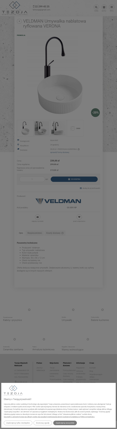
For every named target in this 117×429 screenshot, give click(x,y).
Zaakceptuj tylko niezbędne (18, 423)
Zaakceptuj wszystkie (65, 423)
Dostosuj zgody (42, 423)
